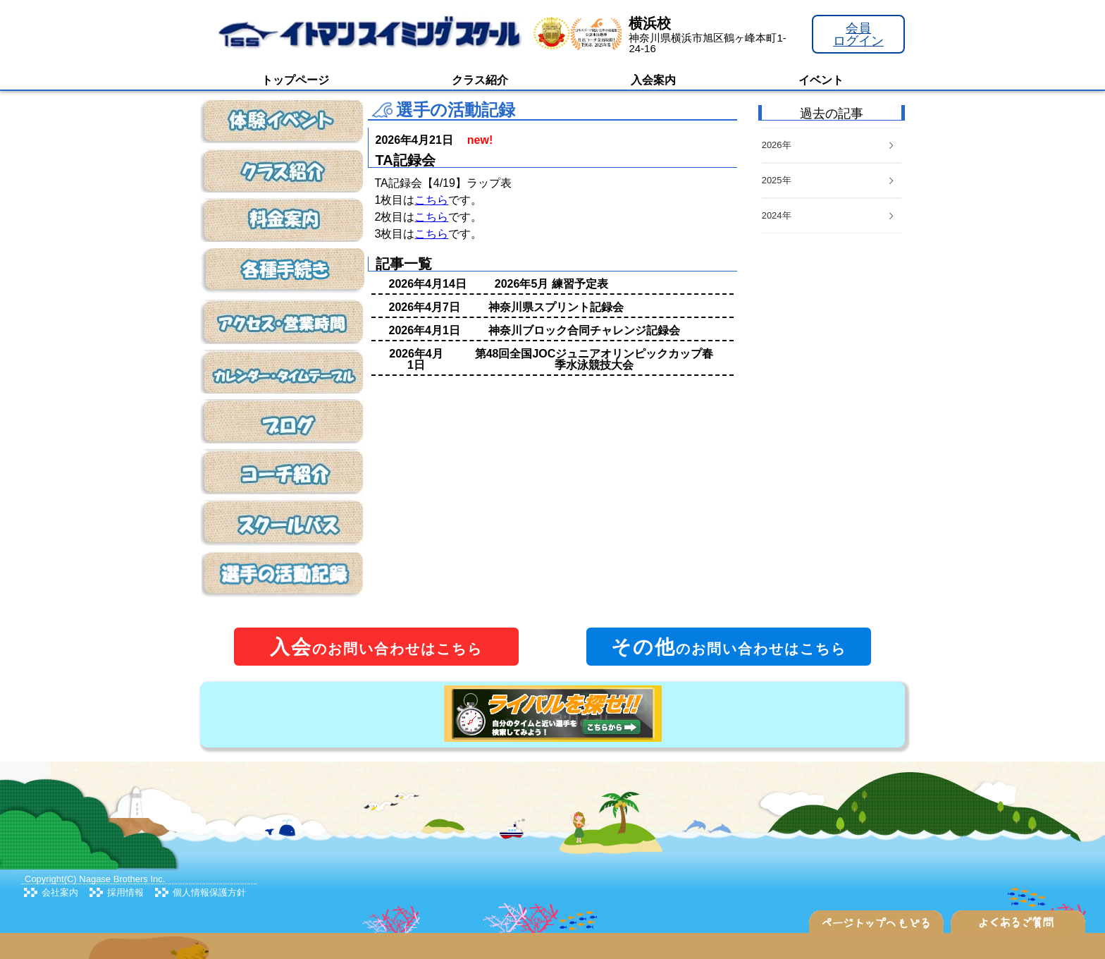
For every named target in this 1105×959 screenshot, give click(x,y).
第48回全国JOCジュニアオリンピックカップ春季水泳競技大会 (594, 359)
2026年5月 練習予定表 (551, 284)
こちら (431, 200)
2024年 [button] (829, 215)
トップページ (295, 80)
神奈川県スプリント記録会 (556, 307)
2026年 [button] (829, 145)
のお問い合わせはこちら (376, 647)
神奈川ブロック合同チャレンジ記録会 (584, 330)
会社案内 (60, 892)
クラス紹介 (480, 80)
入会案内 (653, 80)
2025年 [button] (829, 180)
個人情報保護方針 (209, 892)
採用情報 (125, 892)
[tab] (831, 216)
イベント (821, 80)
